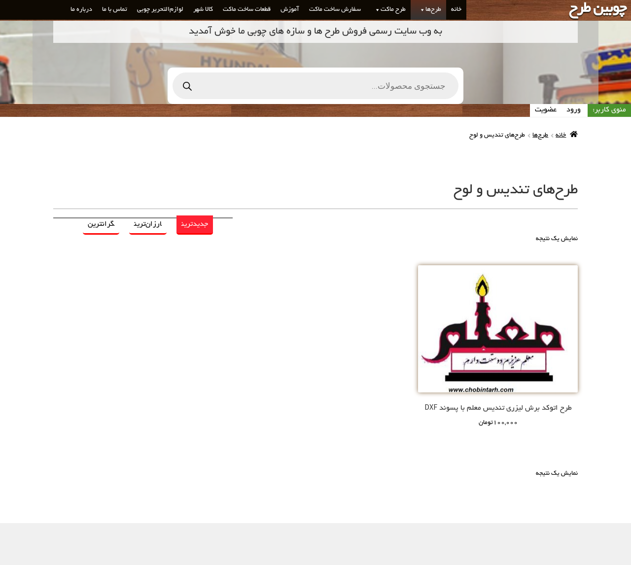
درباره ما (81, 9)
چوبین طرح (597, 9)
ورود (573, 110)
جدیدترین (194, 224)
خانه (456, 9)
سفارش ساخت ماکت (335, 9)
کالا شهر (203, 9)
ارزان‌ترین (148, 224)
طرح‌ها (428, 10)
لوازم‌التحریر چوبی (160, 9)
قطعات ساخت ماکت (247, 9)
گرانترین (101, 224)
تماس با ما (114, 9)
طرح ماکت (388, 10)
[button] (420, 10)
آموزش (289, 9)
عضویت (546, 110)
